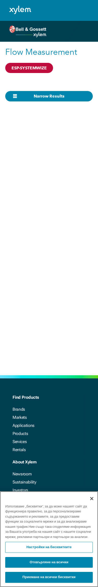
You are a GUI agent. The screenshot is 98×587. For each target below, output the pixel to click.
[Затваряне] (91, 499)
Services (20, 441)
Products (20, 433)
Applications (23, 425)
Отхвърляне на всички (49, 562)
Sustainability (24, 482)
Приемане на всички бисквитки (49, 577)
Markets (20, 417)
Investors (20, 490)
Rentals (19, 449)
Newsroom (22, 473)
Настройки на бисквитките (49, 547)
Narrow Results (49, 96)
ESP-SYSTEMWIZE (29, 67)
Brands (19, 409)
